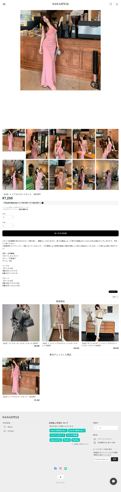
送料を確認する (23, 209)
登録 (114, 459)
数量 (4, 222)
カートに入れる (60, 233)
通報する (115, 297)
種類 (4, 214)
